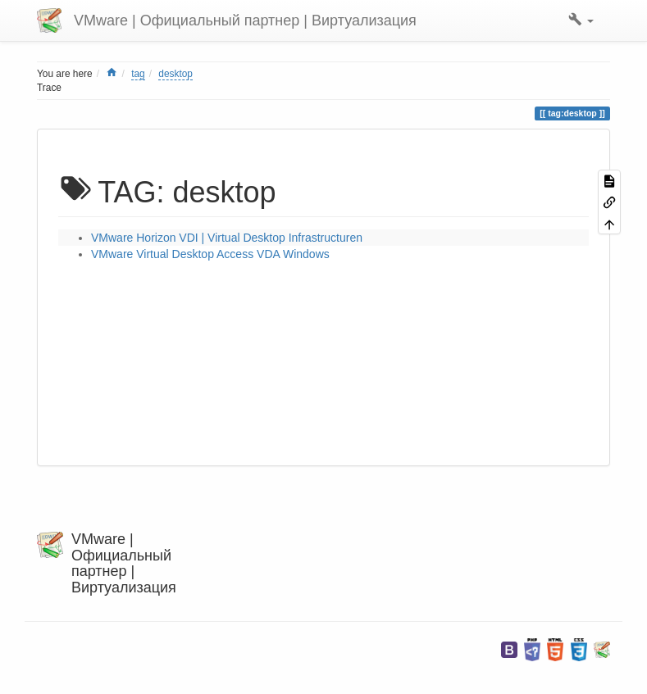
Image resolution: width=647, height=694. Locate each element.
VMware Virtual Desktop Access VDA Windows (210, 254)
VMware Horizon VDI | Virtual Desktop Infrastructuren (226, 237)
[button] (581, 20)
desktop (175, 73)
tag (138, 73)
